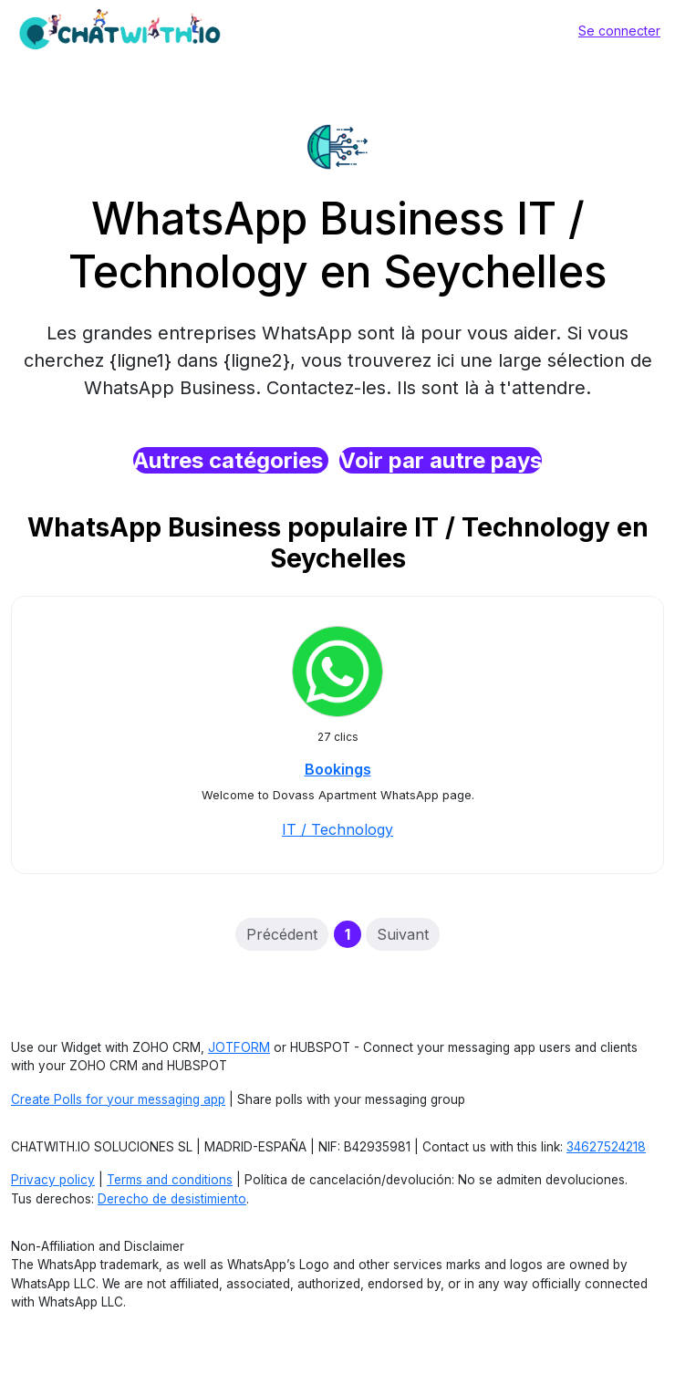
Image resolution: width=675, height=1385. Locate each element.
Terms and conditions (170, 1179)
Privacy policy (53, 1179)
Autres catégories (230, 460)
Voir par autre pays (440, 460)
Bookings (338, 769)
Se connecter (619, 30)
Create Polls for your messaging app (118, 1099)
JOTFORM (239, 1047)
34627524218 (606, 1147)
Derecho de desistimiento (172, 1199)
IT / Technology (337, 829)
